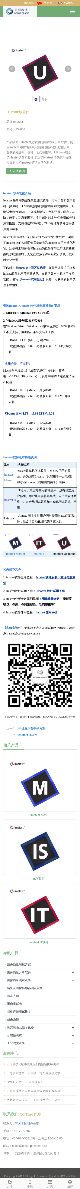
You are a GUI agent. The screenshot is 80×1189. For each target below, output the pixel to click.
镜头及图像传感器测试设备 (25, 988)
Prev (12, 69)
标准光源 (13, 996)
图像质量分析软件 (19, 972)
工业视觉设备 (16, 1043)
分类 (50, 1183)
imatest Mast (39, 815)
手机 (30, 1183)
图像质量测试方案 (19, 964)
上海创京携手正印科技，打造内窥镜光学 (33, 1073)
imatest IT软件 (27, 735)
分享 (10, 1183)
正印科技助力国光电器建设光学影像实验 (33, 1091)
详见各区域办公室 (27, 1123)
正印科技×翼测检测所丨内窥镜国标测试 (33, 1064)
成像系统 (13, 1019)
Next (68, 69)
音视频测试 (14, 1035)
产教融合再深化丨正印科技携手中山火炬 (33, 1100)
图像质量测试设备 (19, 980)
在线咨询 (17, 171)
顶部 (70, 1183)
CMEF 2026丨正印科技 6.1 (24, 1082)
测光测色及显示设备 (20, 1027)
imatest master (15, 554)
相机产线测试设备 (19, 1011)
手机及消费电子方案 (31, 728)
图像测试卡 (14, 1003)
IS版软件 (39, 878)
